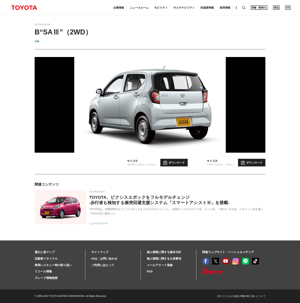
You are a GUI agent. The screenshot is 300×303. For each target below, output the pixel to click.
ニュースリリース (98, 223)
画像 (37, 41)
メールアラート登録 (160, 265)
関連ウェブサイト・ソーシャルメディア (228, 252)
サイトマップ (99, 252)
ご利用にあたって (102, 265)
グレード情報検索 (46, 277)
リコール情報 (43, 271)
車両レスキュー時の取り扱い (53, 265)
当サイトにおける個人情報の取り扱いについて (241, 296)
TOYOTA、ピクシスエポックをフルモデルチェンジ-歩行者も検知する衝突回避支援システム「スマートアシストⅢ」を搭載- (159, 200)
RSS (150, 271)
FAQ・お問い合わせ (104, 258)
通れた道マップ (45, 252)
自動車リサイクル (46, 258)
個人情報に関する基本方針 (164, 252)
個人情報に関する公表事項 (164, 258)
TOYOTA (24, 7)
